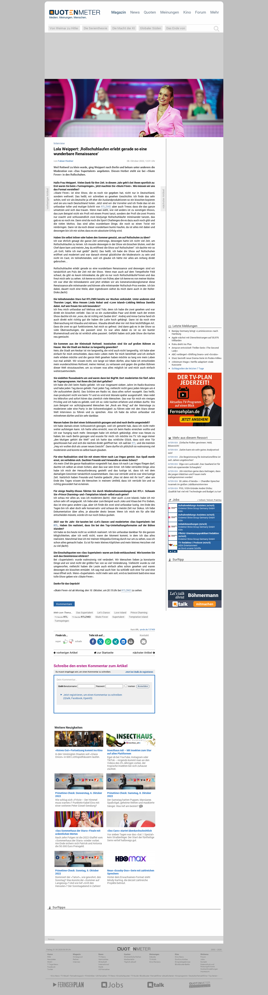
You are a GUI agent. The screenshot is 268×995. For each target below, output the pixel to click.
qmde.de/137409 (147, 629)
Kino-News (179, 957)
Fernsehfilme (155, 976)
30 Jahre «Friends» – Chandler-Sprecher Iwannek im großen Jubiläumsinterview (194, 483)
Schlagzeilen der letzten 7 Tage (188, 368)
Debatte (152, 957)
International (103, 964)
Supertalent (118, 616)
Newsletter (51, 959)
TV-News (102, 957)
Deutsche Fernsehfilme (198, 976)
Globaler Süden (150, 28)
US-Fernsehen (104, 969)
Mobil (49, 962)
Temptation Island (138, 616)
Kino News (55, 976)
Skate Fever (101, 616)
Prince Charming (139, 612)
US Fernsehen (101, 976)
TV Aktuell (65, 976)
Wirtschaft (102, 962)
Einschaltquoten (123, 976)
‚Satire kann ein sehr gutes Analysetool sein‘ (193, 451)
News (135, 12)
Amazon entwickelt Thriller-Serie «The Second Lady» (195, 349)
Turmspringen (62, 620)
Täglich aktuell (130, 962)
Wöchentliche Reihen (132, 957)
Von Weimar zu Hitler (64, 28)
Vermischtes (103, 959)
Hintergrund (78, 957)
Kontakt (203, 962)
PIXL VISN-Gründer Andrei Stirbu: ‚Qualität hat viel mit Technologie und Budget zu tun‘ (194, 490)
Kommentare (64, 604)
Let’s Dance (103, 612)
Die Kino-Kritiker (181, 959)
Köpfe (100, 967)
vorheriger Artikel (66, 652)
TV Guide (134, 976)
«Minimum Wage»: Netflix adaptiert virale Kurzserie (192, 363)
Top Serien (213, 976)
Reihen (76, 959)
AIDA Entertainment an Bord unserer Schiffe (189, 545)
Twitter (50, 969)
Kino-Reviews (154, 962)
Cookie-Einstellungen (209, 969)
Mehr (214, 12)
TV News (111, 976)
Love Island (120, 612)
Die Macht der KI (123, 28)
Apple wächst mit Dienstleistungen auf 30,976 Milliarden (195, 339)
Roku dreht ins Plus (182, 344)
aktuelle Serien (168, 976)
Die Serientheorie (95, 28)
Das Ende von (175, 28)
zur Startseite (103, 652)
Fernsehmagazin (77, 976)
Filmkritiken (90, 976)
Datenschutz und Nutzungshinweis (207, 965)
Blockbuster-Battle (182, 964)
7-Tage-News (52, 964)
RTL (134, 443)
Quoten (150, 12)
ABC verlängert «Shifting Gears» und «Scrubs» (195, 354)
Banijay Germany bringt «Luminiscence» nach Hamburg (195, 332)
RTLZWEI (106, 206)
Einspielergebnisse (182, 962)
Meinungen (169, 12)
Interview (76, 962)
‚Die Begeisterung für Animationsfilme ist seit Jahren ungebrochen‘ (194, 458)
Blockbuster (144, 976)
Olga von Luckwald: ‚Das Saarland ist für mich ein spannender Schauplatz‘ (194, 465)
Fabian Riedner (65, 160)
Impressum (205, 971)
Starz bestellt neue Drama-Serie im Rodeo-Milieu (196, 358)
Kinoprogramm (181, 976)
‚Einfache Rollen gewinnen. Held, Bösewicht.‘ (190, 444)
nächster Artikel (144, 652)
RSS (49, 957)
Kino (187, 12)
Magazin (118, 12)
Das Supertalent (84, 612)
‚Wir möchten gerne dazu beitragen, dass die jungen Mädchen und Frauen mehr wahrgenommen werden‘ (194, 474)
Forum (200, 12)
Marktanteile (129, 959)
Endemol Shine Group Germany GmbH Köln (191, 508)
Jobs (202, 959)
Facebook (51, 967)
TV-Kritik (152, 959)
